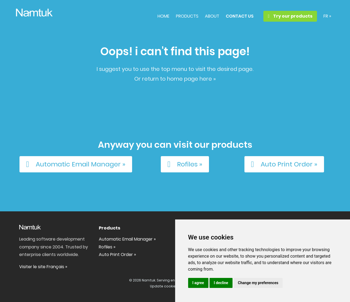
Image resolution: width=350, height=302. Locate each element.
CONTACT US (240, 16)
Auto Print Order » (282, 164)
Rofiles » (183, 164)
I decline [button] (221, 283)
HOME (163, 16)
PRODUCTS (187, 16)
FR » (327, 16)
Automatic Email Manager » (74, 164)
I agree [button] (198, 283)
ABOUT (212, 16)
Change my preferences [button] (258, 283)
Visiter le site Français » (43, 267)
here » (207, 79)
